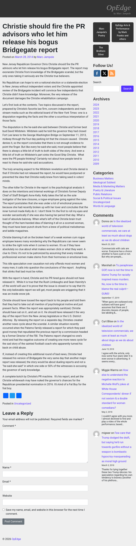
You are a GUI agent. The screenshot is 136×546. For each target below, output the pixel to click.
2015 (96, 140)
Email (6, 481)
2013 (96, 148)
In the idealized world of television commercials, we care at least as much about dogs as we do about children (117, 231)
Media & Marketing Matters (109, 186)
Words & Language (104, 206)
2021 (96, 116)
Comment (9, 425)
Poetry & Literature (104, 190)
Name (6, 467)
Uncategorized (22, 403)
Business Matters (103, 178)
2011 (96, 155)
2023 (96, 108)
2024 (96, 104)
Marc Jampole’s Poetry (101, 32)
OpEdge (119, 9)
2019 (96, 124)
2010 (96, 159)
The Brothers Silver (100, 51)
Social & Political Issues (107, 198)
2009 (96, 163)
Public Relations (102, 194)
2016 (96, 136)
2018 (96, 128)
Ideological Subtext (104, 182)
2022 (96, 112)
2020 (96, 120)
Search (97, 82)
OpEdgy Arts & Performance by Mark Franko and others (122, 32)
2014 (96, 144)
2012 (96, 152)
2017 (96, 132)
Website (7, 495)
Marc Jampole (45, 57)
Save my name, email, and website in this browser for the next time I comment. (45, 511)
